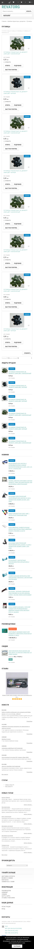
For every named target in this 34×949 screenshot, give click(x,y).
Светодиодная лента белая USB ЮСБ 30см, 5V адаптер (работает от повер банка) (20, 652)
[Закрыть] (17, 946)
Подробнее (29, 721)
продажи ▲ (19, 30)
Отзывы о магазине (8, 898)
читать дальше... (28, 804)
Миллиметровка (6, 807)
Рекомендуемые (8, 624)
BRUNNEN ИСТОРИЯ (7, 835)
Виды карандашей (6, 816)
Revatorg (11, 6)
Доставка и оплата (8, 876)
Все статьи (8, 786)
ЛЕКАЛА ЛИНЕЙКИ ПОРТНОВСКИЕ (11, 766)
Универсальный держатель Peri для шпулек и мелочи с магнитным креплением (20, 577)
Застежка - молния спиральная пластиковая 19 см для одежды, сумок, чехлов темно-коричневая (19, 593)
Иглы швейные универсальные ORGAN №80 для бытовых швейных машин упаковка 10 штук (20, 529)
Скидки (5, 646)
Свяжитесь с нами (8, 881)
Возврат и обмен (7, 878)
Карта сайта (6, 896)
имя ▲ (8, 30)
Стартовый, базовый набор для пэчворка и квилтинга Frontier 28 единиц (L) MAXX (20, 633)
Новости (5, 705)
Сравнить (27, 353)
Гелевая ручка (5, 845)
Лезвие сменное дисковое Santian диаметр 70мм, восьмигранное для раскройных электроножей (20, 482)
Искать (28, 11)
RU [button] (30, 2)
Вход (10, 2)
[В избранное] (29, 48)
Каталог (17, 16)
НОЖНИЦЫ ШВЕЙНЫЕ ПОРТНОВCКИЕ (12, 748)
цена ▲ (13, 30)
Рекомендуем (6, 890)
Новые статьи (8, 784)
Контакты (5, 880)
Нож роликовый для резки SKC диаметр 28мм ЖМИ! (15, 757)
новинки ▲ (26, 30)
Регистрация (6, 906)
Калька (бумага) (6, 797)
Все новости (5, 774)
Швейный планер (6, 739)
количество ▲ (5, 32)
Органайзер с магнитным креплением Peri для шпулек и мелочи (18, 562)
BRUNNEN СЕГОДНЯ (7, 826)
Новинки (5, 455)
